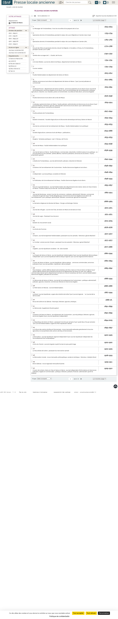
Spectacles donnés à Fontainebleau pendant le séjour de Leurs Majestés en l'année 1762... (60, 41)
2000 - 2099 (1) (13, 44)
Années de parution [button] (15, 30)
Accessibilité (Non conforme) (62, 392)
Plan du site (22, 392)
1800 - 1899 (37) (13, 38)
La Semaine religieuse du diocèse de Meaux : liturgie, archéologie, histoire (55, 203)
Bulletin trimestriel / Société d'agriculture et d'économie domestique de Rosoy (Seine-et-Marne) (62, 119)
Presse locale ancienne (34, 2)
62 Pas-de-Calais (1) (14, 63)
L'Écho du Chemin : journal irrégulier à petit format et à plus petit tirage (54, 344)
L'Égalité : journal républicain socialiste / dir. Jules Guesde (50, 248)
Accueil (8, 7)
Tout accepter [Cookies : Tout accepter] (78, 613)
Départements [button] (14, 56)
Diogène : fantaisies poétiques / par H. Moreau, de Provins (50, 139)
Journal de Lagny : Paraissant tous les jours (46, 216)
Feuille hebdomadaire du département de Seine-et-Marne (50, 75)
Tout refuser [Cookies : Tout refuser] (91, 613)
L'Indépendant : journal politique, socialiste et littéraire (49, 174)
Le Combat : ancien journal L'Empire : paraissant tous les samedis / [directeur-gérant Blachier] (61, 242)
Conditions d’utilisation (40, 392)
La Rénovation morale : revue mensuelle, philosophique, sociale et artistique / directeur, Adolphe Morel (64, 357)
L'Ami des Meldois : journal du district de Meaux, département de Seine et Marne (57, 62)
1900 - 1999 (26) (13, 41)
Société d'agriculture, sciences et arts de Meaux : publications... (52, 132)
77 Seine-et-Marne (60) (16, 58)
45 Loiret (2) (12, 61)
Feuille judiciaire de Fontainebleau (43, 113)
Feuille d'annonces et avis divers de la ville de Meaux (49, 97)
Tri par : (34, 20)
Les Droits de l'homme (39, 229)
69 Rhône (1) (12, 66)
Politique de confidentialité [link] (59, 616)
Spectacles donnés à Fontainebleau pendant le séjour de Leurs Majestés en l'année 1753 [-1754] (62, 35)
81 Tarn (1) (12, 71)
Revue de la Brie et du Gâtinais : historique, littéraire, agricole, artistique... (55, 301)
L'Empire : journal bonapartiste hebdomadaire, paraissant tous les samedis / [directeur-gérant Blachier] (64, 235)
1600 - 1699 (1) (13, 33)
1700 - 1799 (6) (13, 36)
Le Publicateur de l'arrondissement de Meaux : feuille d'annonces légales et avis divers (59, 180)
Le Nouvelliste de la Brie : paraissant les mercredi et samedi (51, 350)
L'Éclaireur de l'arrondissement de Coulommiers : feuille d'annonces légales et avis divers (60, 167)
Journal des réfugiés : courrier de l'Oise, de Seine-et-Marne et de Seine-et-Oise (57, 209)
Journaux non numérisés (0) (17, 52)
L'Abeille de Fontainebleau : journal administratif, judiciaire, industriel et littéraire (57, 161)
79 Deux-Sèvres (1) (14, 68)
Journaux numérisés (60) (16, 50)
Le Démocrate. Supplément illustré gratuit (46, 308)
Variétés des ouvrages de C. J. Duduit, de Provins (47, 55)
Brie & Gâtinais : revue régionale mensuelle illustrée (48, 363)
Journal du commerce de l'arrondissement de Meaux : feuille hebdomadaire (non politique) (60, 126)
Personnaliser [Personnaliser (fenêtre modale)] (104, 613)
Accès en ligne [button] (14, 47)
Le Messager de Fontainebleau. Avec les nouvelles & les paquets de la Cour (56, 28)
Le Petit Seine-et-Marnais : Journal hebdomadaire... (48, 287)
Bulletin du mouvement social (42, 222)
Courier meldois (37, 68)
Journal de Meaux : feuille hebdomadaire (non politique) (50, 145)
